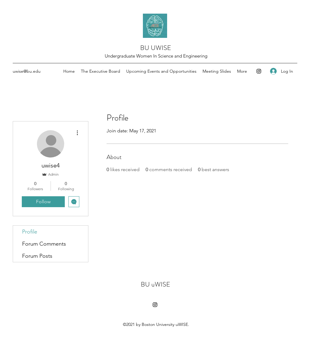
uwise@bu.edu (27, 71)
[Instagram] (259, 71)
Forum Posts (37, 256)
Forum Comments (44, 243)
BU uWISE (155, 284)
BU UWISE (155, 47)
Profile (29, 231)
